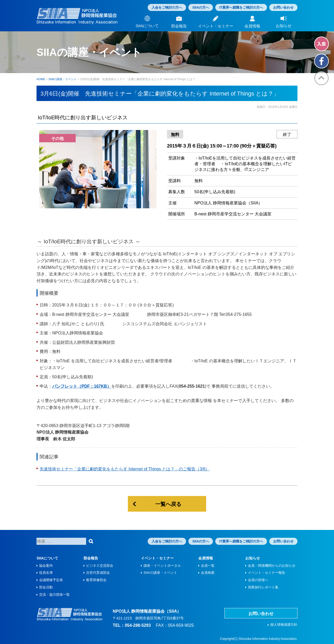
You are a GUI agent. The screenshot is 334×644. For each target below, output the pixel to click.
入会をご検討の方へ (167, 7)
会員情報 (205, 558)
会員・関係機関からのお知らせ (271, 566)
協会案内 (46, 566)
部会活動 (46, 587)
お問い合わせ (283, 7)
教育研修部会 (96, 580)
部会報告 (91, 558)
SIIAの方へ (200, 7)
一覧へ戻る (168, 504)
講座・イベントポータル (162, 566)
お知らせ (252, 558)
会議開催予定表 (51, 580)
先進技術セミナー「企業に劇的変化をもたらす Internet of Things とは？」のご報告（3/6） (125, 469)
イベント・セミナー (157, 558)
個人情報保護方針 (283, 625)
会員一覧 (207, 566)
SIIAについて (47, 558)
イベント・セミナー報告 (266, 573)
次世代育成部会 (98, 573)
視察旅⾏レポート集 (263, 587)
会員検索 (207, 573)
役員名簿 (46, 573)
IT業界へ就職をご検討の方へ (241, 7)
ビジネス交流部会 (99, 566)
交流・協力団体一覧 (54, 594)
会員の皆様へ (258, 580)
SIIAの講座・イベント (160, 573)
